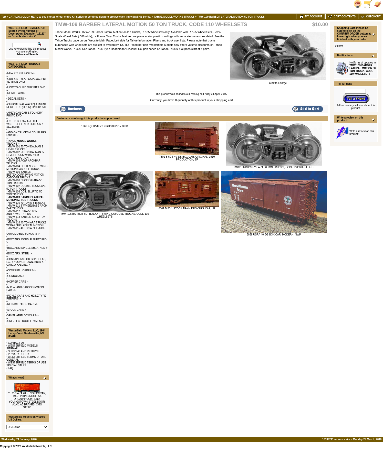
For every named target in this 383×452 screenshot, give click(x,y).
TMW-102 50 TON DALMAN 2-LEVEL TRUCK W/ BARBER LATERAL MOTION (25, 155)
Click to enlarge (278, 81)
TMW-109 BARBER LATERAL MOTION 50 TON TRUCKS (231, 16)
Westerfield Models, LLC (36, 446)
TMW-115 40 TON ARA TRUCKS (27, 228)
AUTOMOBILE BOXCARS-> (23, 233)
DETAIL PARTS (16, 93)
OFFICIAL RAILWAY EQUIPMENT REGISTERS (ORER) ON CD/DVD (26, 106)
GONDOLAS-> (15, 276)
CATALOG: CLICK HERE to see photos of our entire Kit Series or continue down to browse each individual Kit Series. (80, 16)
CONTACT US (16, 342)
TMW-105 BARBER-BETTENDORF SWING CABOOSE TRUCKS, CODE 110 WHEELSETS (104, 215)
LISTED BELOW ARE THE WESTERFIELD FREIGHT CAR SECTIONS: (24, 124)
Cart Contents (342, 16)
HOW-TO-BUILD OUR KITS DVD (26, 87)
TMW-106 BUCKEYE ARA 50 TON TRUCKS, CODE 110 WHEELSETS (273, 167)
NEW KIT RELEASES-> (21, 73)
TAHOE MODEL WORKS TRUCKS (174, 16)
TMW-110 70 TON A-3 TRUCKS (27, 202)
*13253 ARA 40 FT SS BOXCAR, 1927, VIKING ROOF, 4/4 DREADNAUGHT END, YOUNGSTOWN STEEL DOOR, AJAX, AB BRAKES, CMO (27, 399)
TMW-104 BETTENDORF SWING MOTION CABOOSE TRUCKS (26, 167)
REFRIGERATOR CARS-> (22, 304)
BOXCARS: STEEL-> (19, 253)
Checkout (370, 16)
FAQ (10, 368)
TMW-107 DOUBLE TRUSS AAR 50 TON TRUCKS (26, 187)
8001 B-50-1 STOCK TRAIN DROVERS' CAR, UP (187, 208)
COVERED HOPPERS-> (21, 270)
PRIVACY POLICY (18, 354)
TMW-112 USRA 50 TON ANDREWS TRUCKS (21, 213)
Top (3, 16)
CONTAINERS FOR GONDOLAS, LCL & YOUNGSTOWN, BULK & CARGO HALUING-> (26, 262)
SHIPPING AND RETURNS (23, 351)
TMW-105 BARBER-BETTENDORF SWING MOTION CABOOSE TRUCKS (25, 174)
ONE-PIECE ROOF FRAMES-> (25, 321)
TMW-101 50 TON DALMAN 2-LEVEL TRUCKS (25, 148)
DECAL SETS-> (16, 98)
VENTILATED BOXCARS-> (23, 315)
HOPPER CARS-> (17, 281)
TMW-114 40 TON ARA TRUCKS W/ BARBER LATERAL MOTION (26, 224)
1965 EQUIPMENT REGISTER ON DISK (104, 126)
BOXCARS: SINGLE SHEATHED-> (27, 247)
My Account (310, 16)
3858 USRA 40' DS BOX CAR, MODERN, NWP (274, 234)
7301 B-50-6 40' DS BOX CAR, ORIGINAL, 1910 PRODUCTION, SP (187, 158)
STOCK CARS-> (16, 309)
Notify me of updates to (362, 68)
